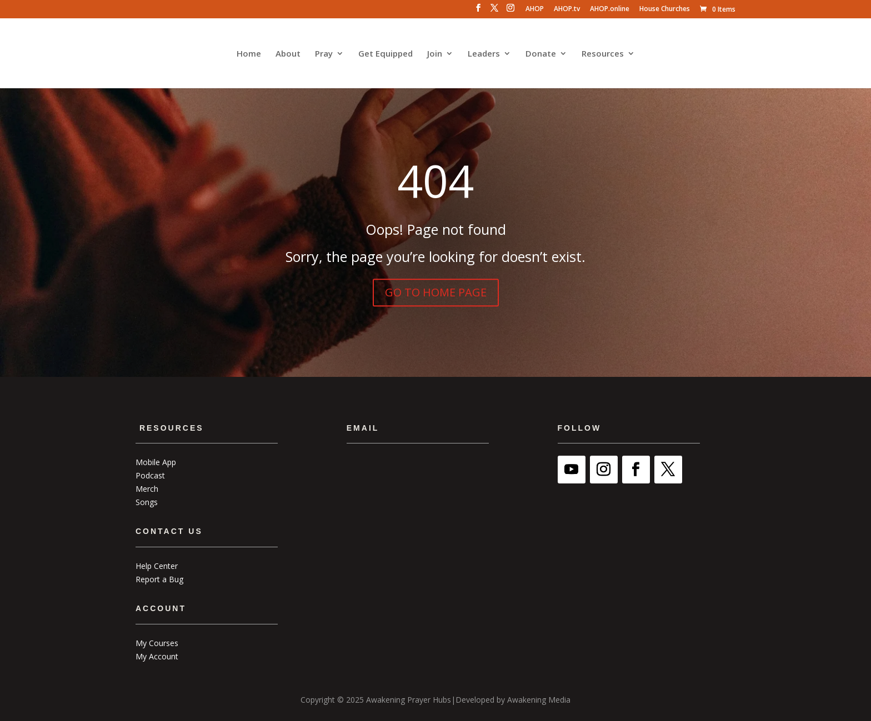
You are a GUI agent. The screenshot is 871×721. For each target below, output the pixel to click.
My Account (157, 656)
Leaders (484, 54)
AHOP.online (609, 9)
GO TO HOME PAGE (436, 292)
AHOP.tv (567, 9)
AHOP (534, 9)
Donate (540, 54)
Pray (324, 54)
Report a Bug (159, 579)
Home (249, 54)
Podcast (150, 475)
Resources (603, 54)
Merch (147, 488)
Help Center (157, 566)
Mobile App (156, 462)
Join (434, 54)
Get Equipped (385, 54)
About (288, 54)
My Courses (157, 643)
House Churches (664, 9)
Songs (147, 502)
